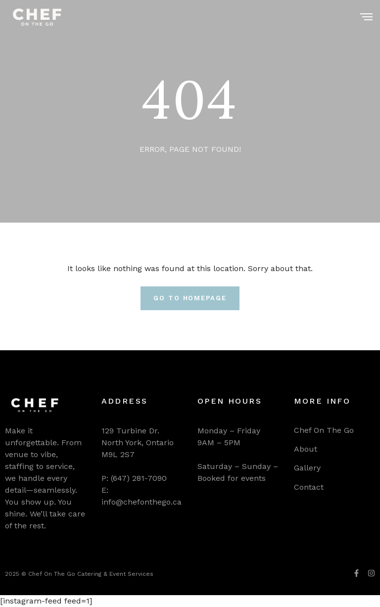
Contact (309, 487)
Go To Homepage (190, 298)
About (305, 449)
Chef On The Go (324, 430)
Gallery (307, 467)
